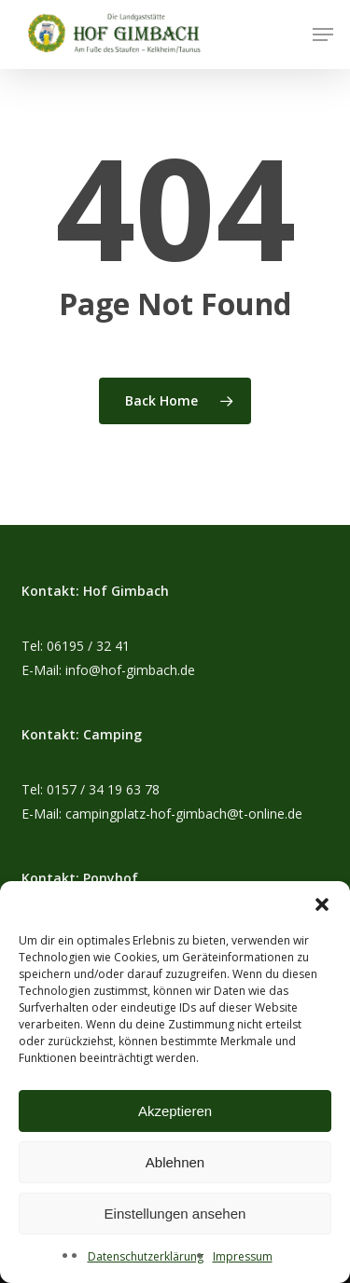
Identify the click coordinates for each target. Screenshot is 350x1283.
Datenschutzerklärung (145, 1256)
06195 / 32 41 (88, 646)
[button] (322, 904)
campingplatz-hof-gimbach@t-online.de (183, 813)
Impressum (243, 1256)
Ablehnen (175, 1162)
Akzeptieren (175, 1111)
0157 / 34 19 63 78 (103, 789)
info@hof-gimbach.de (130, 670)
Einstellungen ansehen (175, 1213)
